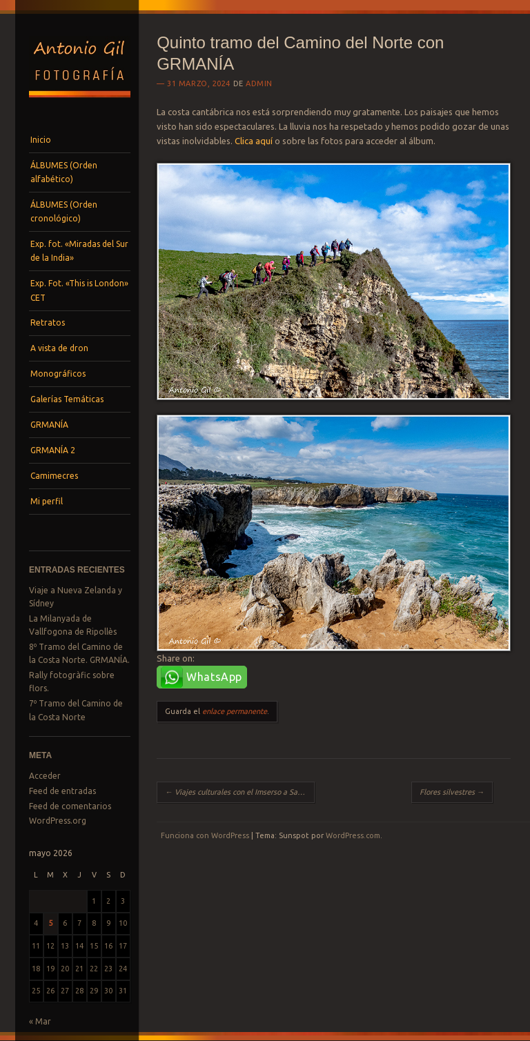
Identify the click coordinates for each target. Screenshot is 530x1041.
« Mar (40, 1021)
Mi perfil (46, 501)
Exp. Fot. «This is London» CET (79, 290)
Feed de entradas (62, 790)
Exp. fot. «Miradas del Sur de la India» (79, 250)
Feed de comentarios (70, 806)
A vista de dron (59, 348)
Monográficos (58, 373)
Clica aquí (254, 141)
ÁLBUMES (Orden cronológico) (63, 211)
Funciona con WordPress (205, 835)
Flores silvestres (452, 792)
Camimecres (54, 475)
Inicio (40, 139)
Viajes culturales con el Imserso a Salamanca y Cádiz (240, 792)
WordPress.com (353, 835)
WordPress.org (57, 820)
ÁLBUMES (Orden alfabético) (63, 172)
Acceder (45, 775)
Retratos (47, 322)
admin (259, 83)
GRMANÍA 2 (52, 450)
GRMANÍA (49, 424)
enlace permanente (234, 711)
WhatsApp (214, 677)
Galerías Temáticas (67, 399)
